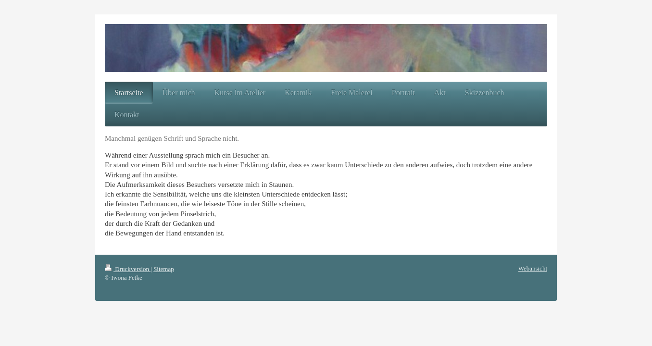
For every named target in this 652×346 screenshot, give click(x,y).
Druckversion (127, 268)
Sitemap (163, 268)
